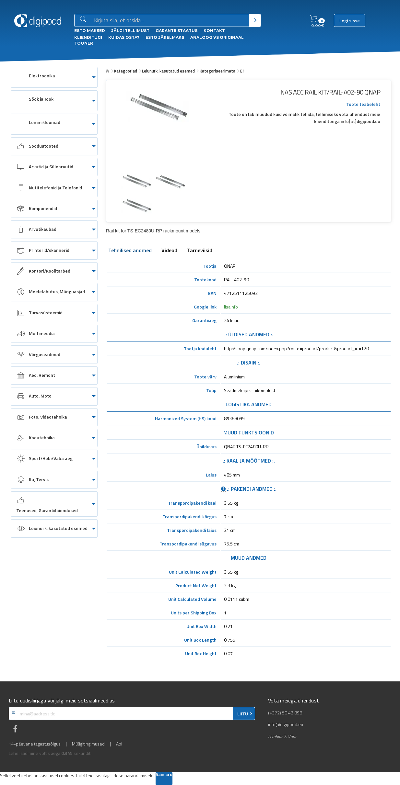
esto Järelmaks (165, 37)
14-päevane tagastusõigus (35, 744)
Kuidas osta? (123, 37)
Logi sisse (349, 20)
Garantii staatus (176, 30)
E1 (242, 71)
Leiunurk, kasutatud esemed (168, 71)
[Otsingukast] (170, 20)
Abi (119, 744)
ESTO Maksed (89, 30)
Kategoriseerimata (217, 71)
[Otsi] (255, 20)
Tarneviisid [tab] (199, 251)
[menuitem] (54, 77)
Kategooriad (125, 71)
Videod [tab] (169, 251)
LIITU (242, 713)
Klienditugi (88, 37)
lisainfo (231, 306)
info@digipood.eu (285, 724)
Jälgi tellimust (130, 30)
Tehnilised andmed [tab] (130, 251)
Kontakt (214, 30)
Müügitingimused (88, 744)
